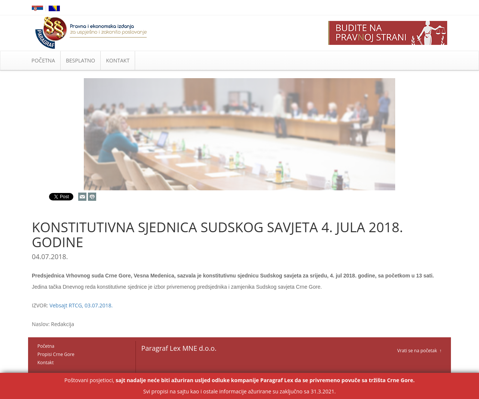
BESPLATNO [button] (80, 60)
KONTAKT (117, 60)
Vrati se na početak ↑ (419, 350)
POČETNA (43, 60)
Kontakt (45, 362)
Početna (45, 346)
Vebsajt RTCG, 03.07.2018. (81, 305)
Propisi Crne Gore (55, 354)
